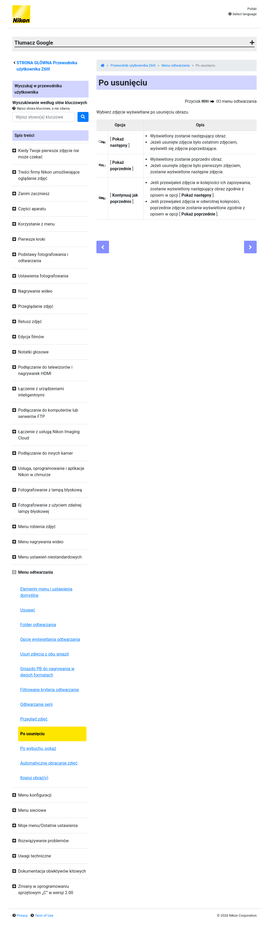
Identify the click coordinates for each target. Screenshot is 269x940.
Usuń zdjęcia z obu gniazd (44, 654)
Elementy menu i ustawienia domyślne (46, 592)
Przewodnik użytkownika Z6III (133, 65)
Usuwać (27, 610)
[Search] (43, 117)
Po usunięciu (32, 733)
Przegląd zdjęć (34, 719)
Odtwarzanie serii (36, 704)
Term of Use (44, 915)
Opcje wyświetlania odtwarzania (50, 639)
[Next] (250, 247)
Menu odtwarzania (176, 65)
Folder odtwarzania (38, 624)
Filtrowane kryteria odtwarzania (49, 689)
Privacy (22, 915)
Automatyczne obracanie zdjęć (48, 763)
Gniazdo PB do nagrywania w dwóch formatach (47, 672)
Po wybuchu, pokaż (38, 748)
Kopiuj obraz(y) (34, 777)
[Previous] (102, 247)
